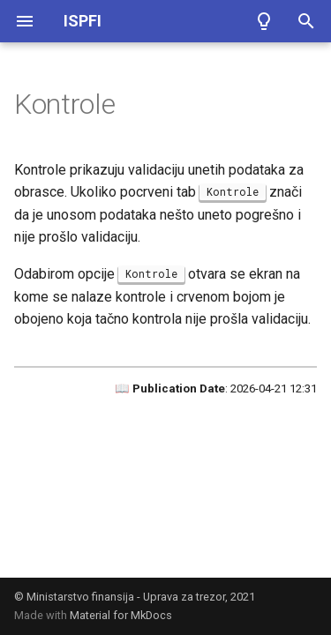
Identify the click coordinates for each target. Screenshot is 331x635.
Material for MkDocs (121, 615)
